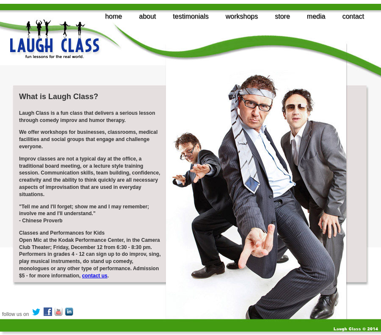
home (113, 16)
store (282, 16)
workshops (242, 16)
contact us (95, 276)
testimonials (190, 16)
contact (353, 16)
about (147, 16)
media (316, 16)
